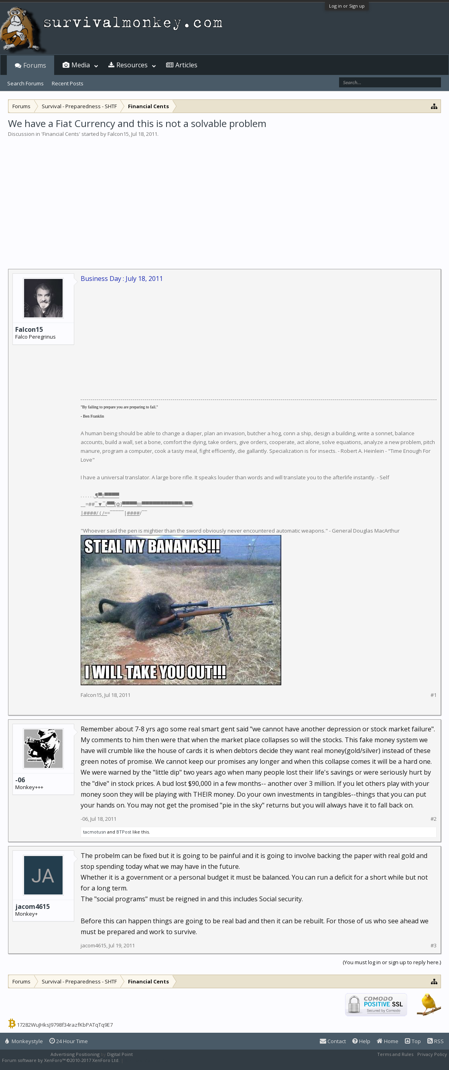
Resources (132, 65)
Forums (34, 65)
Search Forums (25, 83)
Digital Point (120, 1054)
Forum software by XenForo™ (61, 1060)
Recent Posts (67, 83)
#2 (434, 819)
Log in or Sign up (347, 6)
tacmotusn (94, 832)
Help (361, 1041)
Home (387, 1041)
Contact (333, 1041)
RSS (435, 1041)
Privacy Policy (432, 1054)
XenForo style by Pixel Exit (153, 1060)
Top (413, 1041)
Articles (186, 65)
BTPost (123, 832)
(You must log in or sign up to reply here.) (392, 962)
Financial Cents (61, 133)
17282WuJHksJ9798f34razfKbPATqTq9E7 (65, 1024)
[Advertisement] (224, 198)
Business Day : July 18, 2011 (122, 278)
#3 (434, 945)
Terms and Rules (395, 1054)
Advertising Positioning (75, 1054)
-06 (20, 780)
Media (80, 65)
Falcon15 (118, 133)
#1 (434, 695)
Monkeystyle (24, 1041)
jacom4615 (32, 906)
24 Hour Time (68, 1041)
